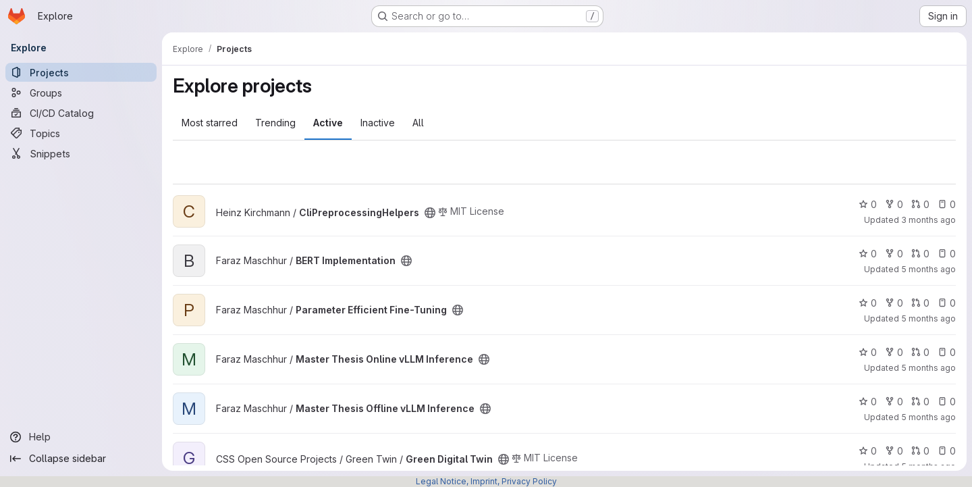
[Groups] (81, 92)
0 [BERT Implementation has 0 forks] (894, 253)
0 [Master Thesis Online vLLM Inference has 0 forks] (894, 352)
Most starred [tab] (210, 122)
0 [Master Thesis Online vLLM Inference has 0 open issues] (947, 352)
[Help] (81, 437)
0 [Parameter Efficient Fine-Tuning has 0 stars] (868, 303)
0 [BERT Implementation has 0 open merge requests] (920, 253)
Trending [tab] (275, 122)
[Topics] (81, 133)
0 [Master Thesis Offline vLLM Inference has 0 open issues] (947, 401)
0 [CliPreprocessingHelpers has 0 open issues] (947, 204)
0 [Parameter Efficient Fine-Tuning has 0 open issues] (947, 303)
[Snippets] (81, 153)
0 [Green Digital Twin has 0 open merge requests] (920, 451)
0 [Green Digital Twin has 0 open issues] (947, 451)
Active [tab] (328, 122)
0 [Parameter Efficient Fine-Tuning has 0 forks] (894, 303)
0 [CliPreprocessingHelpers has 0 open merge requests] (920, 204)
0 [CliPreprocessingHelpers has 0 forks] (894, 204)
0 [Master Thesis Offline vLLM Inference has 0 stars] (868, 401)
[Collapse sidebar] (81, 458)
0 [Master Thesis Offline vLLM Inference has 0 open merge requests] (920, 401)
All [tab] (418, 122)
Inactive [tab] (377, 122)
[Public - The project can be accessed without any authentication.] (430, 212)
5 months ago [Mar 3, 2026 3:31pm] (928, 269)
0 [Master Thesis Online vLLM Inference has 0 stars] (868, 352)
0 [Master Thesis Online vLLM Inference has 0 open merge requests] (920, 352)
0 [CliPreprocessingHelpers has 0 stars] (868, 204)
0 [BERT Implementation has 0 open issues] (947, 253)
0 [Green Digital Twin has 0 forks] (894, 451)
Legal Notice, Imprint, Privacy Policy (486, 481)
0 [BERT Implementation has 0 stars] (868, 253)
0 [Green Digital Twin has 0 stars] (868, 451)
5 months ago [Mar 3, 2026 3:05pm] (928, 368)
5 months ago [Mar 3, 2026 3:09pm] (928, 318)
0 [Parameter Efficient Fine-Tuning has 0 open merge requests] (920, 303)
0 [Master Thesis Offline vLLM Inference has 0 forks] (894, 401)
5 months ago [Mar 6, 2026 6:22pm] (928, 417)
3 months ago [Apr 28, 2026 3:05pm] (928, 220)
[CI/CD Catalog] (81, 112)
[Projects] (81, 72)
